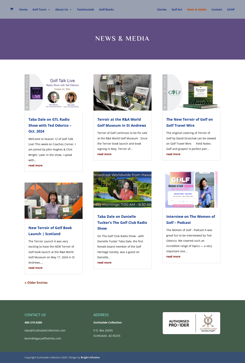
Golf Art (177, 9)
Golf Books (106, 9)
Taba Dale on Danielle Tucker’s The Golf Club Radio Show (122, 222)
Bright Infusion (90, 357)
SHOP (231, 9)
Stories (162, 9)
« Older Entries (36, 282)
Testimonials (85, 9)
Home (23, 9)
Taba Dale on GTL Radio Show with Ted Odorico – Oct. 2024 (49, 125)
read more (35, 165)
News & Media (196, 9)
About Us (61, 9)
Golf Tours (39, 9)
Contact (217, 9)
